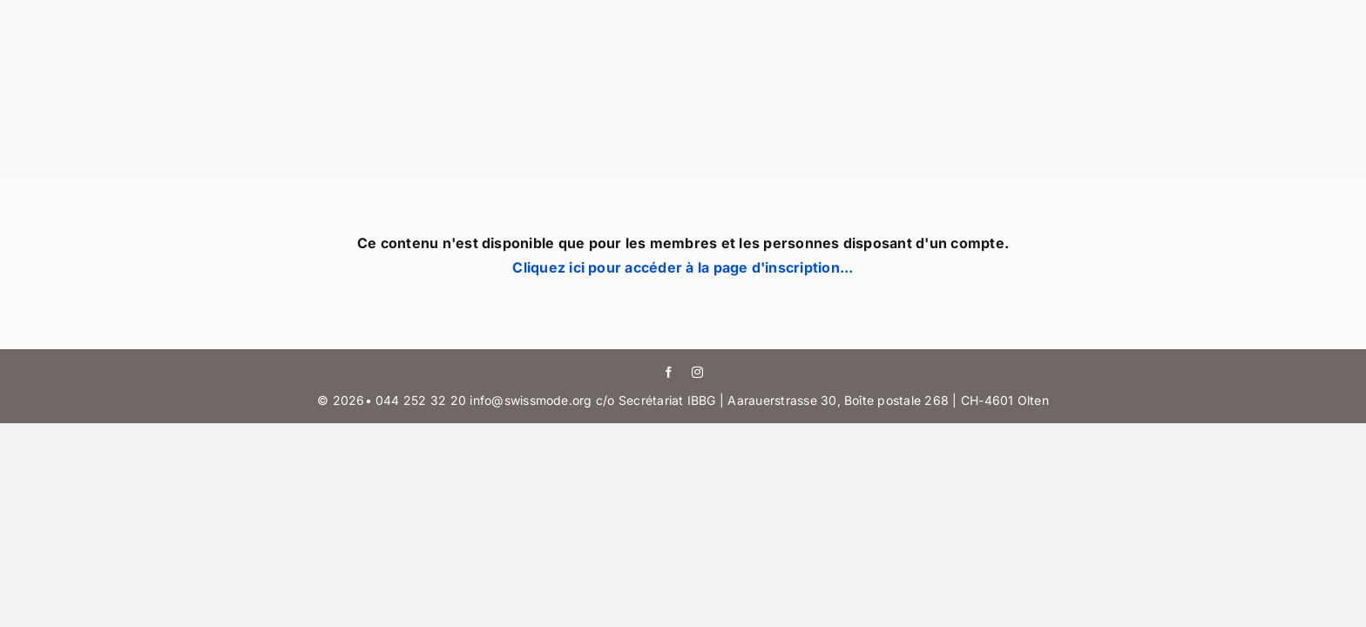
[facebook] (668, 372)
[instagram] (697, 372)
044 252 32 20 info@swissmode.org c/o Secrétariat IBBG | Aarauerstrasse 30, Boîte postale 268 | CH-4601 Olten (712, 400)
